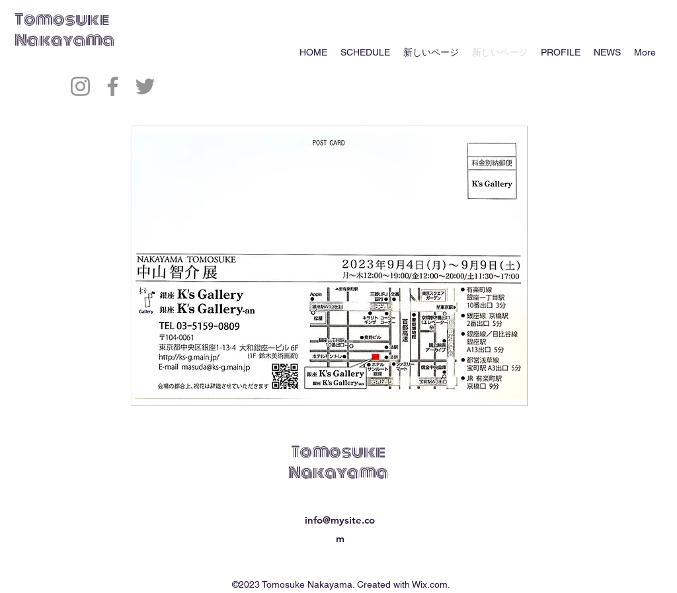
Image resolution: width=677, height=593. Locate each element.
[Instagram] (80, 86)
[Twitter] (145, 86)
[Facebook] (113, 86)
